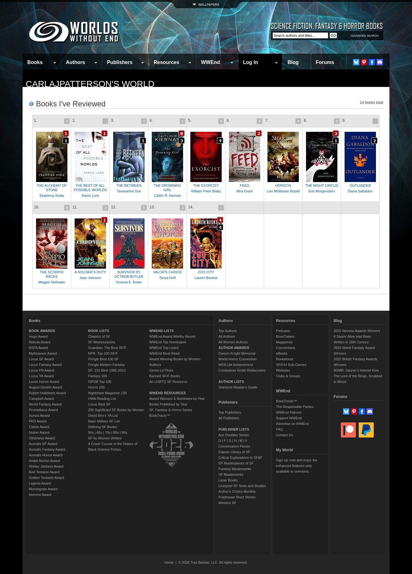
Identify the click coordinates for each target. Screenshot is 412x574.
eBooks (282, 353)
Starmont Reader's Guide (238, 387)
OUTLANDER (360, 185)
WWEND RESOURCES (167, 393)
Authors (75, 62)
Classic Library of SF (234, 452)
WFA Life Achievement (236, 365)
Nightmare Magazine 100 (107, 393)
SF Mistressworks (101, 342)
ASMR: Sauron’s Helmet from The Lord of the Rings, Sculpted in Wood (358, 376)
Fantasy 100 (97, 376)
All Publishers (229, 418)
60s (99, 432)
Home (168, 562)
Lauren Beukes (206, 278)
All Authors (227, 336)
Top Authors (228, 331)
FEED (244, 185)
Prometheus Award (43, 410)
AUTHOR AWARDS (234, 348)
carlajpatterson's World (90, 84)
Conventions (285, 348)
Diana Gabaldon (360, 191)
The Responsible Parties (295, 407)
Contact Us (284, 435)
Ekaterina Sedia (52, 195)
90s (124, 432)
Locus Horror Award (44, 382)
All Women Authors (233, 342)
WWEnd (210, 62)
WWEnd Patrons (288, 412)
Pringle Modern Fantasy (106, 365)
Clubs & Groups (288, 376)
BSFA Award (38, 348)
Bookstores (284, 359)
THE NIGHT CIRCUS (321, 185)
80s (116, 432)
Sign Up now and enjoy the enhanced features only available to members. (296, 465)
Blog (293, 62)
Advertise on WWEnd (292, 424)
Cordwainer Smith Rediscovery (242, 370)
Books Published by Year (168, 404)
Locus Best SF (99, 404)
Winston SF (227, 503)
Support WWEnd (289, 418)
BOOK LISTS (98, 331)
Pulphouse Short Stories (237, 497)
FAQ (279, 429)
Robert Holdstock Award (47, 393)
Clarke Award (39, 427)
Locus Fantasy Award (45, 365)
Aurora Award (39, 415)
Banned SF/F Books (164, 376)
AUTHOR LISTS (231, 382)
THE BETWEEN (128, 185)
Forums (325, 62)
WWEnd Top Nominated (167, 342)
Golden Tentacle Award (46, 478)
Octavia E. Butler (129, 282)
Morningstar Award (43, 489)
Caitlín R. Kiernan (167, 195)
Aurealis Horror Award (45, 455)
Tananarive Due (129, 191)
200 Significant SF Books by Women (116, 410)
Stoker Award (39, 432)
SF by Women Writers (105, 438)
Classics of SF (99, 336)
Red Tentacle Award (44, 472)
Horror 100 (96, 387)
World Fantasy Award (45, 404)
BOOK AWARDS (42, 331)
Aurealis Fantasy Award (47, 449)
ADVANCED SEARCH (364, 35)
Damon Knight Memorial (237, 353)
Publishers (120, 62)
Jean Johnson (90, 278)
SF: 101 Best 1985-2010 (106, 370)
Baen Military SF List (104, 421)
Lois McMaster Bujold (283, 191)
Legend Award (40, 483)
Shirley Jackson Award (46, 466)
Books (35, 62)
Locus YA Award (41, 376)
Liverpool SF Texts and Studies (242, 486)
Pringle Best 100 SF (103, 359)
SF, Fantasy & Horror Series (170, 410)
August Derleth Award (45, 387)
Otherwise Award (42, 438)
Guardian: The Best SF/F (107, 348)
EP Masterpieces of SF (236, 463)
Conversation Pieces (234, 446)
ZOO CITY (206, 272)
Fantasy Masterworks (235, 469)
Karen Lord (90, 195)
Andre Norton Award (44, 461)
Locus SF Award (41, 359)
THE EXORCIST (206, 185)
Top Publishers (230, 412)
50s (91, 432)
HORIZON (283, 185)
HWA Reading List (102, 398)
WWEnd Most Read (164, 353)
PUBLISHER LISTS (234, 429)
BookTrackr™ (159, 415)
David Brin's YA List (103, 415)
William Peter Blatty (206, 191)
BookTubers (285, 336)
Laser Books (228, 480)
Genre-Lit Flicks (161, 370)
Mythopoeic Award (43, 353)
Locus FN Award (41, 370)
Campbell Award (41, 398)
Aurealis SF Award (43, 444)
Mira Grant (244, 191)
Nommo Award (40, 494)
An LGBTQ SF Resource (168, 382)
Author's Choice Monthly (237, 491)
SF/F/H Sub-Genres (291, 365)
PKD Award (37, 421)
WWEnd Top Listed (163, 348)
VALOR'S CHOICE (167, 272)
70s (107, 432)
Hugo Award (38, 336)
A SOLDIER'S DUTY (90, 272)
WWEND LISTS (161, 331)
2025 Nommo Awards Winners (357, 331)
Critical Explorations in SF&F (240, 457)
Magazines (284, 342)
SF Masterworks (231, 474)
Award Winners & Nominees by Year (177, 398)
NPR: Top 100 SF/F (103, 353)
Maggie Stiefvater (51, 282)
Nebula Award (39, 342)
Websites (283, 370)
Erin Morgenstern (322, 191)
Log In (250, 62)
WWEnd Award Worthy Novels (172, 336)
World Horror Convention (237, 359)
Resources (166, 62)
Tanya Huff (167, 278)
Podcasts (283, 331)
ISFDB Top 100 (99, 382)
